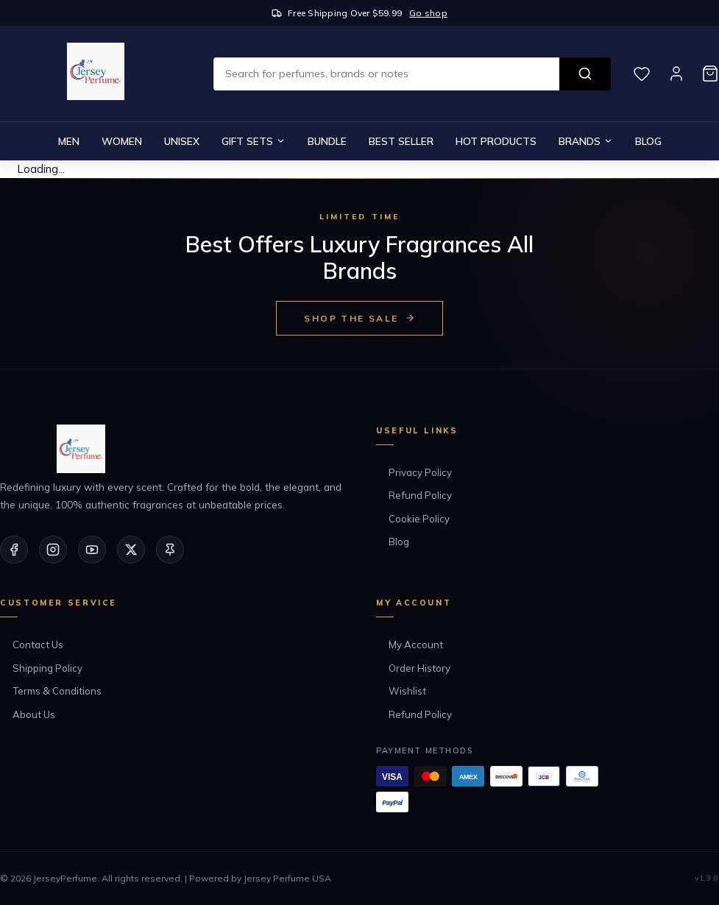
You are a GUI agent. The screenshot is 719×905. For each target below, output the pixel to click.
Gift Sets (254, 141)
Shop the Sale (359, 318)
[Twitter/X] (131, 550)
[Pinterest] (170, 550)
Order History (419, 668)
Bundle (327, 141)
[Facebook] (14, 550)
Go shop (428, 12)
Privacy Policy (420, 472)
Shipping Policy (47, 668)
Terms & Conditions (57, 691)
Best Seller (401, 141)
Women (122, 141)
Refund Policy (420, 495)
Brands (586, 141)
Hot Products (496, 141)
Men (68, 141)
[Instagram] (53, 550)
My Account (416, 644)
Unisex (181, 141)
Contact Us (38, 644)
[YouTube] (92, 550)
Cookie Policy (419, 519)
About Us (34, 714)
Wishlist (407, 691)
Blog (648, 141)
